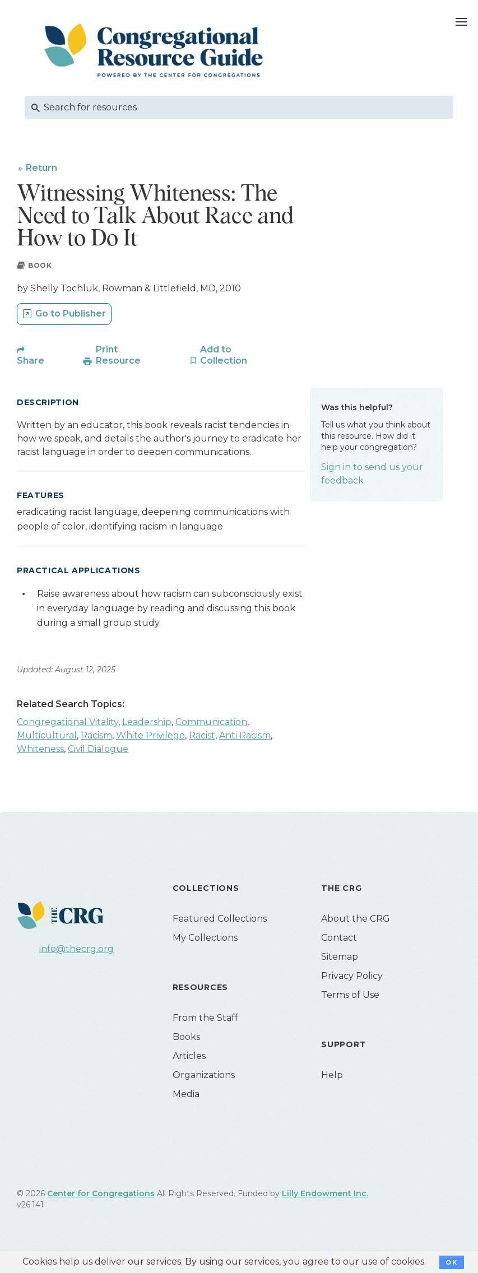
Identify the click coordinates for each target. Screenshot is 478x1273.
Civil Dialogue (98, 750)
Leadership (146, 723)
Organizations (204, 1076)
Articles (189, 1057)
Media (186, 1095)
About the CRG (355, 919)
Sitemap (339, 958)
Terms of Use (350, 996)
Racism (96, 736)
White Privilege (150, 736)
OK (451, 1262)
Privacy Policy (352, 977)
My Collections (205, 938)
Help (332, 1076)
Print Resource (118, 356)
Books (186, 1038)
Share (30, 361)
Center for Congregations (101, 1195)
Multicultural (47, 736)
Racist (202, 736)
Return (41, 167)
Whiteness (40, 750)
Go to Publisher (70, 315)
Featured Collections (220, 919)
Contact (339, 938)
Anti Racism (245, 736)
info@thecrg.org (76, 950)
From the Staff (205, 1019)
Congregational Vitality (67, 723)
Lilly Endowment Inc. (325, 1195)
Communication (211, 723)
